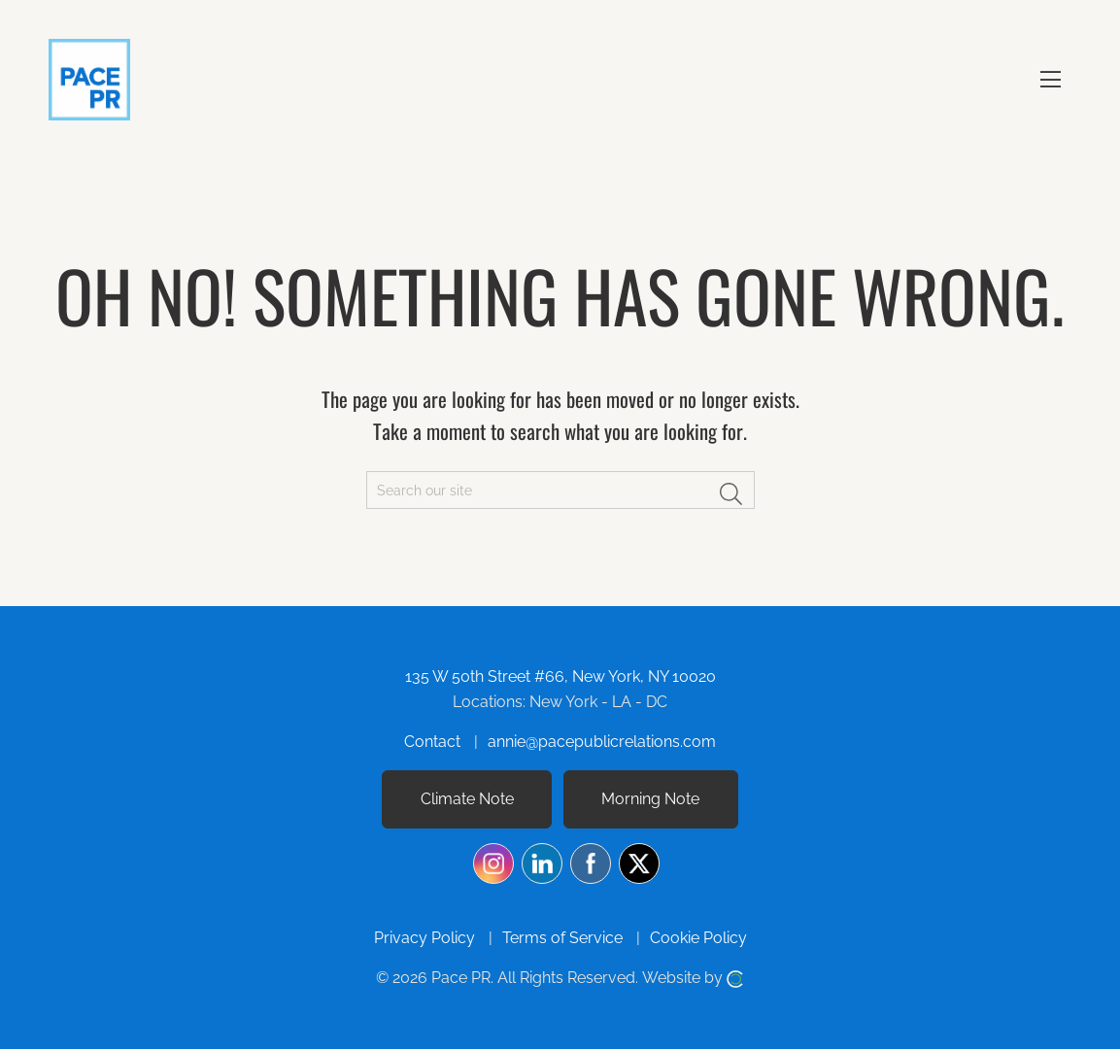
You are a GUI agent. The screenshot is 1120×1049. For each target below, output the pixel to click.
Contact (432, 741)
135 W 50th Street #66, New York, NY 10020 (560, 676)
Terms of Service (562, 938)
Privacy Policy (424, 938)
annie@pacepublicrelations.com (602, 741)
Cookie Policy (698, 938)
